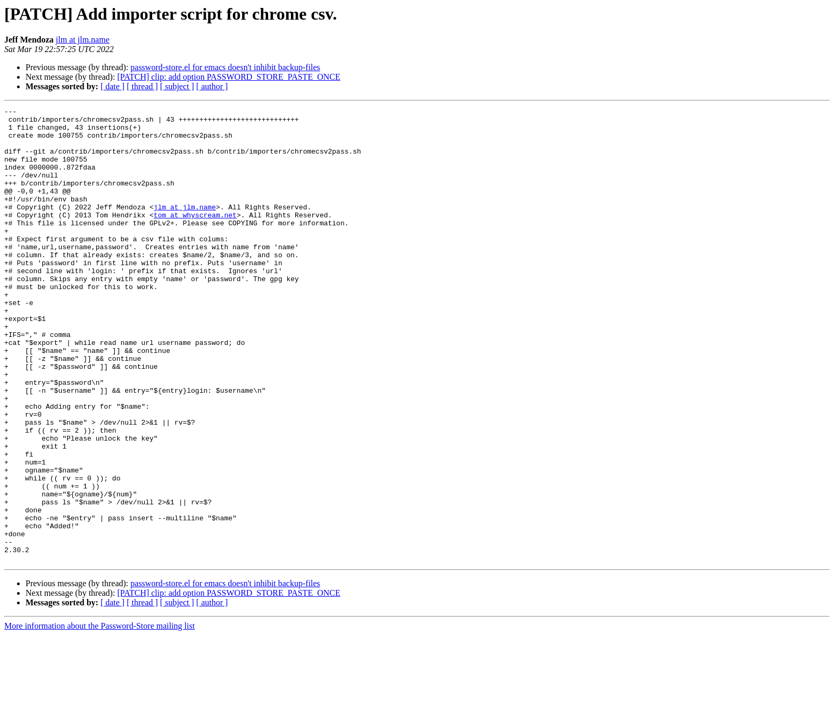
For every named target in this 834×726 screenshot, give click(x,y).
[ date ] (112, 86)
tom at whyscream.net (195, 237)
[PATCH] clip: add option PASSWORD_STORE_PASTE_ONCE (228, 76)
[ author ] (212, 86)
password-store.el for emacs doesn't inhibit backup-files (225, 67)
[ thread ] (142, 86)
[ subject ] (177, 86)
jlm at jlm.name (83, 39)
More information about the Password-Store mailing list (99, 716)
